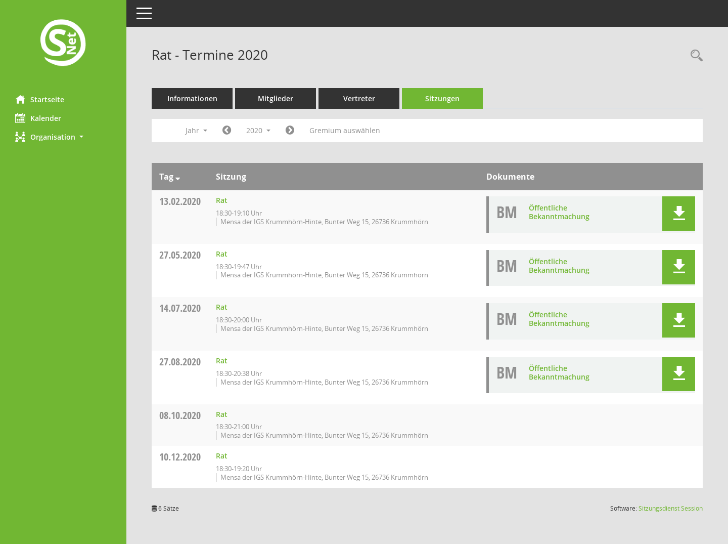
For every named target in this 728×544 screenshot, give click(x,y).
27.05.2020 (180, 255)
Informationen (192, 98)
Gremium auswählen (344, 130)
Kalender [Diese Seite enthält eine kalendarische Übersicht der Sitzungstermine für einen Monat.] (38, 118)
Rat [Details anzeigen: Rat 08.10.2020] (222, 414)
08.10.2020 (180, 415)
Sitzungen (442, 98)
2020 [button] (258, 130)
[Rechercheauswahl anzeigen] (694, 56)
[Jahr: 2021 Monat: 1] (290, 130)
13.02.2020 (180, 201)
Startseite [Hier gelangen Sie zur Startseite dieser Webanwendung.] (39, 99)
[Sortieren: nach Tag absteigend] (177, 176)
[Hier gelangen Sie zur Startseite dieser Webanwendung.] (63, 44)
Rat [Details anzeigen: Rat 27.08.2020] (222, 360)
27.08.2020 (180, 361)
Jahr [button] (196, 130)
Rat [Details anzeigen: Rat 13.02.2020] (222, 200)
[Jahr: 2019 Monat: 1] (227, 130)
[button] (63, 137)
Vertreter (359, 98)
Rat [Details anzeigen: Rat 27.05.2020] (222, 254)
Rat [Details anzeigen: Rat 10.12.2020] (222, 456)
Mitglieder (275, 98)
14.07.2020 (180, 308)
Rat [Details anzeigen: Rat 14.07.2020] (222, 307)
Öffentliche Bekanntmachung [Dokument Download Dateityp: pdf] (559, 212)
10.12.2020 (180, 457)
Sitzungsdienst (671, 508)
